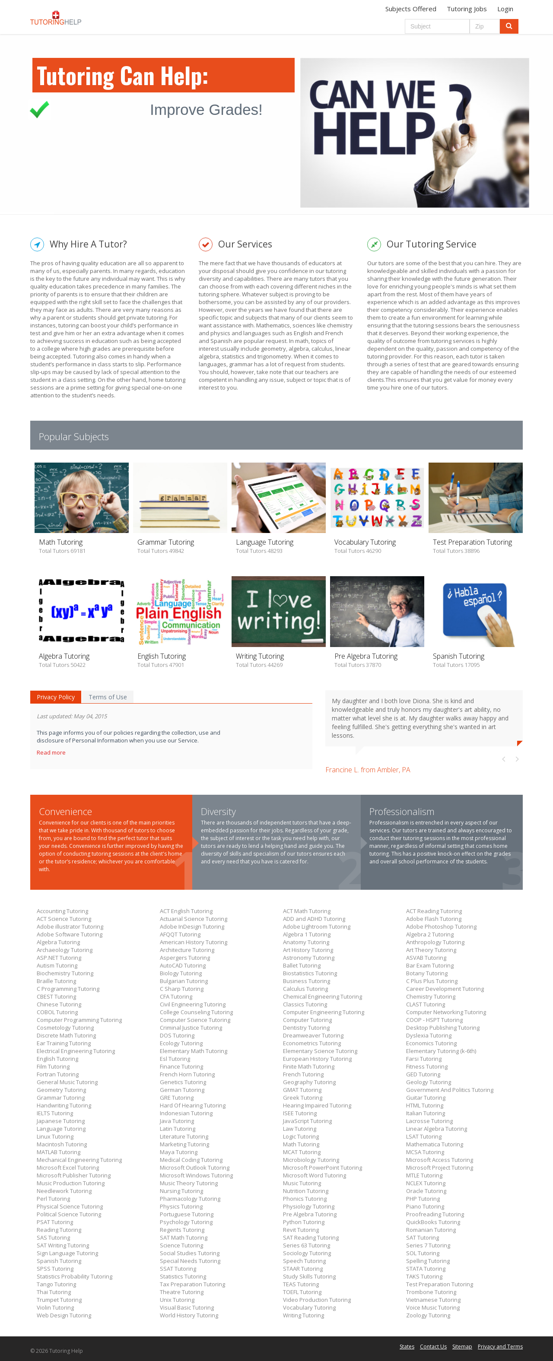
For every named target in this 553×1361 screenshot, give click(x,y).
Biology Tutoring (181, 973)
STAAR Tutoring (303, 1268)
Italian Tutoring (425, 1113)
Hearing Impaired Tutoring (317, 1105)
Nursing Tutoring (181, 1191)
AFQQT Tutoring (180, 934)
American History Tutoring (193, 942)
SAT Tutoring (422, 1237)
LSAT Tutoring (424, 1136)
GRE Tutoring (177, 1097)
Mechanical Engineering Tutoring (79, 1160)
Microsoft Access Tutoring (439, 1160)
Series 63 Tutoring (306, 1245)
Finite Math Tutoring (308, 1066)
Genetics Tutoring (183, 1082)
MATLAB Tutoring (58, 1152)
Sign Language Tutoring (67, 1253)
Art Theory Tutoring (431, 950)
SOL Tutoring (422, 1253)
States (407, 1346)
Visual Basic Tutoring (187, 1307)
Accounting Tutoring (62, 911)
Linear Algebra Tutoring (436, 1129)
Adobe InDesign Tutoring (192, 926)
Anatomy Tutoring (306, 942)
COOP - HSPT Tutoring (434, 1020)
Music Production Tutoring (71, 1183)
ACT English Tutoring (186, 911)
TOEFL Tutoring (302, 1292)
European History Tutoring (317, 1059)
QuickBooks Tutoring (433, 1222)
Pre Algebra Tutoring (310, 1214)
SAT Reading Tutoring (311, 1237)
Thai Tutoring (54, 1292)
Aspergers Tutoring (185, 957)
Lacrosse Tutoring (429, 1121)
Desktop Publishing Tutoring (443, 1027)
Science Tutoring (181, 1245)
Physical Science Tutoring (70, 1206)
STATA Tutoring (425, 1268)
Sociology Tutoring (307, 1253)
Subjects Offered (410, 8)
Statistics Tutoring (183, 1276)
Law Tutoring (299, 1129)
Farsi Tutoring (424, 1059)
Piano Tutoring (425, 1206)
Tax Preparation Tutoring (192, 1284)
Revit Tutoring (301, 1230)
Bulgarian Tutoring (184, 981)
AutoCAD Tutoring (183, 965)
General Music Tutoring (67, 1082)
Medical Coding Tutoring (191, 1160)
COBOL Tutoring (57, 1012)
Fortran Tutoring (58, 1074)
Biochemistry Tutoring (65, 973)
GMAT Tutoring (302, 1090)
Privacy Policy (56, 697)
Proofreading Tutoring (435, 1214)
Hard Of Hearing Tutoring (193, 1105)
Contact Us (433, 1346)
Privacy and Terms (500, 1346)
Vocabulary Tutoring (309, 1307)
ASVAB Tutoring (426, 957)
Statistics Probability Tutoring (74, 1276)
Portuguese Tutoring (186, 1214)
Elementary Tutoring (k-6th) (441, 1051)
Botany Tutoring (427, 973)
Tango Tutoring (56, 1284)
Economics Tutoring (431, 1043)
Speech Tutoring (304, 1261)
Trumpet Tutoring (59, 1300)
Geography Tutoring (309, 1082)
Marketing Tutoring (184, 1144)
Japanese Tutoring (61, 1121)
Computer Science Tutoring (195, 1020)
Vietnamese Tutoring (433, 1300)
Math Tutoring (301, 1144)
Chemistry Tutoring (430, 996)
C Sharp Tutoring (181, 989)
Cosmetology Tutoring (65, 1027)
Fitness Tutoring (427, 1066)
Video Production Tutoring (317, 1300)
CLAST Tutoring (425, 1004)
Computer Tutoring (307, 1020)
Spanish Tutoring (59, 1261)
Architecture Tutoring (187, 950)
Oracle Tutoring (426, 1191)
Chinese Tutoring (59, 1004)
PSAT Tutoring (55, 1222)
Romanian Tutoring (431, 1230)
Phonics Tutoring (305, 1198)
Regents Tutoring (182, 1230)
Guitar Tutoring (425, 1097)
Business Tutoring (306, 981)
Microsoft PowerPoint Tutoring (322, 1167)
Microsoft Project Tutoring (439, 1167)
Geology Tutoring (428, 1082)
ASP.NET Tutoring (59, 957)
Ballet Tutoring (302, 965)
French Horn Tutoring (187, 1074)
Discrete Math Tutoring (66, 1035)
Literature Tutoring (184, 1136)
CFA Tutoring (176, 996)
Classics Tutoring (305, 1004)
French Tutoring (303, 1074)
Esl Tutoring (175, 1059)
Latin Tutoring (177, 1129)
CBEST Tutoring (56, 996)
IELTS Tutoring (55, 1113)
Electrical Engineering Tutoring (76, 1051)
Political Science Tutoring (69, 1214)
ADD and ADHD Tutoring (314, 919)
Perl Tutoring (53, 1198)
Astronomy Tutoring (308, 957)
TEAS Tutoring (301, 1284)
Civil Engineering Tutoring (193, 1004)
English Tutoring (57, 1059)
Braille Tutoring (56, 981)
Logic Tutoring (301, 1136)
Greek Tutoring (302, 1097)
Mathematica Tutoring (434, 1144)
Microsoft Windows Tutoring (196, 1175)
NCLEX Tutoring (425, 1183)
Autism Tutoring (57, 965)
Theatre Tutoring (181, 1292)
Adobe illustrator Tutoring (70, 926)
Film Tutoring (53, 1066)
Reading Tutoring (59, 1230)
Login (505, 8)
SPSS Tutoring (55, 1268)
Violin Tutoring (55, 1307)
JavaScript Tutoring (307, 1121)
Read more (52, 752)
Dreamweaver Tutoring (313, 1035)
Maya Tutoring (178, 1152)
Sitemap (462, 1346)
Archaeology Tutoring (64, 950)
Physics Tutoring (181, 1206)
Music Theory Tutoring (189, 1183)
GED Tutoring (423, 1074)
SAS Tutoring (53, 1237)
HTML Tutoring (424, 1105)
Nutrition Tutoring (305, 1191)
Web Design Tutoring (64, 1315)
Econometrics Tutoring (312, 1043)
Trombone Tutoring (431, 1292)
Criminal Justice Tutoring (191, 1027)
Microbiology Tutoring (311, 1160)
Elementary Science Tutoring (320, 1051)
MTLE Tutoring (424, 1175)
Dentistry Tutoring (306, 1027)
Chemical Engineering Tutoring (322, 996)
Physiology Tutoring (308, 1206)
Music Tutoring (302, 1183)
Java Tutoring (177, 1121)
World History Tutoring (189, 1315)
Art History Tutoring (308, 950)
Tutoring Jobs (467, 8)
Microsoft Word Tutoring (314, 1175)
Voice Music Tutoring (433, 1307)
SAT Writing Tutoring (63, 1245)
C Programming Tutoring (68, 989)
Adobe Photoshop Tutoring (441, 926)
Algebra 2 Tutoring (430, 934)
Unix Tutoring (177, 1300)
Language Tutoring (61, 1129)
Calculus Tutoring (305, 989)
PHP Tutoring (423, 1198)
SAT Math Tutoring (183, 1237)
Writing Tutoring (303, 1315)
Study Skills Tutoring (309, 1276)
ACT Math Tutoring (307, 911)
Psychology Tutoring (186, 1222)
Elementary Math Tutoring (193, 1051)
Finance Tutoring (181, 1066)
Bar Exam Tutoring (430, 965)
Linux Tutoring (55, 1136)
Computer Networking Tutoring (446, 1012)
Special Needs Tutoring (190, 1261)
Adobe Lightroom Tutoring (316, 926)
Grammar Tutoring (61, 1097)
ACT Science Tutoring (64, 919)
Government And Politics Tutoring (449, 1090)
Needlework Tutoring (64, 1191)
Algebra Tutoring (58, 942)
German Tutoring (182, 1090)
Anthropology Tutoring (435, 942)
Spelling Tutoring (428, 1261)
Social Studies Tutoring (189, 1253)
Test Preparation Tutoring (439, 1284)
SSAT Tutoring (178, 1268)
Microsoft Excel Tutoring (68, 1167)
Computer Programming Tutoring (79, 1020)
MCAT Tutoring (302, 1152)
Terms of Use (108, 697)
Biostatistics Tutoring (310, 973)
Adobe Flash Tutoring (433, 919)
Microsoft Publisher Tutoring (74, 1175)
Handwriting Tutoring (64, 1105)
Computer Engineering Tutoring (323, 1012)
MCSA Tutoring (425, 1152)
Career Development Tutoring (445, 989)
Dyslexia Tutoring (428, 1035)
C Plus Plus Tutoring (432, 981)
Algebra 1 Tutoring (307, 934)
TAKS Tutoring (424, 1276)
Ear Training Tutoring (64, 1043)
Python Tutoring (303, 1222)
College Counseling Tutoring (196, 1012)
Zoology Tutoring (428, 1315)
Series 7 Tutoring (428, 1245)
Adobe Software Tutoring (69, 934)
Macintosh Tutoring (62, 1144)
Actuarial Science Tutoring (193, 919)
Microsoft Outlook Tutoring (194, 1167)
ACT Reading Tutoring (434, 911)
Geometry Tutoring (61, 1090)
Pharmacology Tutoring (190, 1198)
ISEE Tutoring (300, 1113)
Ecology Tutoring (181, 1043)
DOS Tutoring (177, 1035)
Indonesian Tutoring (186, 1113)
